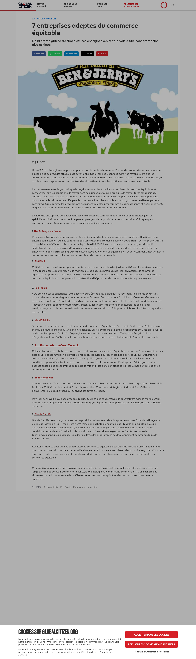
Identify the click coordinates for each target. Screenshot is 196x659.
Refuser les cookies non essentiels (151, 644)
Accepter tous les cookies (151, 634)
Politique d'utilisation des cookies (151, 651)
